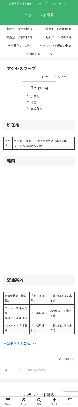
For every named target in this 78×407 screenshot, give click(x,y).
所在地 (35, 96)
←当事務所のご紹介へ (20, 343)
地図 (33, 102)
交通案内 (36, 108)
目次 (33, 88)
